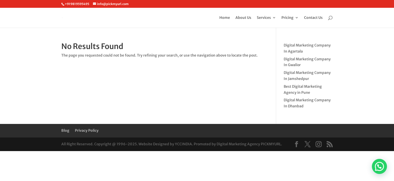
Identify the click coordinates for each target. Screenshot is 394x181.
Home (224, 18)
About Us (243, 18)
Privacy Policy (86, 130)
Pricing (287, 18)
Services (264, 18)
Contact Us (313, 18)
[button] (379, 166)
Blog (65, 130)
